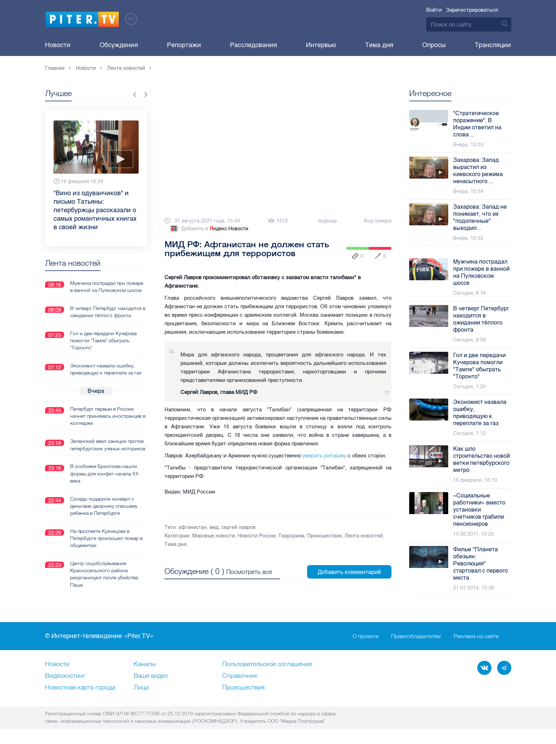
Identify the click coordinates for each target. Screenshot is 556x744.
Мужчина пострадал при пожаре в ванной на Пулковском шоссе (106, 286)
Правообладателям (416, 636)
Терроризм (291, 536)
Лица (141, 687)
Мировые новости (213, 536)
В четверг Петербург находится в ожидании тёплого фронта (107, 311)
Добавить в (208, 229)
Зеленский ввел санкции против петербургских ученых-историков (107, 444)
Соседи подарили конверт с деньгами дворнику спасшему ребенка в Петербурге (103, 505)
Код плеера (377, 221)
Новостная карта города (80, 687)
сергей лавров (238, 527)
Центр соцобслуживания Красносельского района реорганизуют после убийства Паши (104, 573)
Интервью (321, 45)
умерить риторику (324, 455)
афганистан (192, 527)
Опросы (434, 45)
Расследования (253, 45)
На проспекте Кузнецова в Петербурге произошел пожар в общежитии (106, 537)
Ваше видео (151, 676)
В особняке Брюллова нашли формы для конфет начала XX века (104, 473)
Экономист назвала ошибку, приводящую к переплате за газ (105, 369)
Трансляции (493, 45)
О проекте (365, 636)
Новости (58, 45)
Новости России (257, 536)
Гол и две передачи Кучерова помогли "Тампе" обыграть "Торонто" (103, 340)
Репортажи (184, 45)
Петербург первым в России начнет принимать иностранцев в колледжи (107, 415)
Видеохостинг (65, 676)
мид (214, 527)
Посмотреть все (249, 571)
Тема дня (379, 45)
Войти (434, 10)
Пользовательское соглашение (267, 664)
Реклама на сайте (476, 636)
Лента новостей (364, 536)
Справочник (239, 676)
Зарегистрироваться (472, 10)
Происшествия (324, 536)
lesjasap (327, 221)
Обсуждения (119, 45)
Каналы (145, 664)
